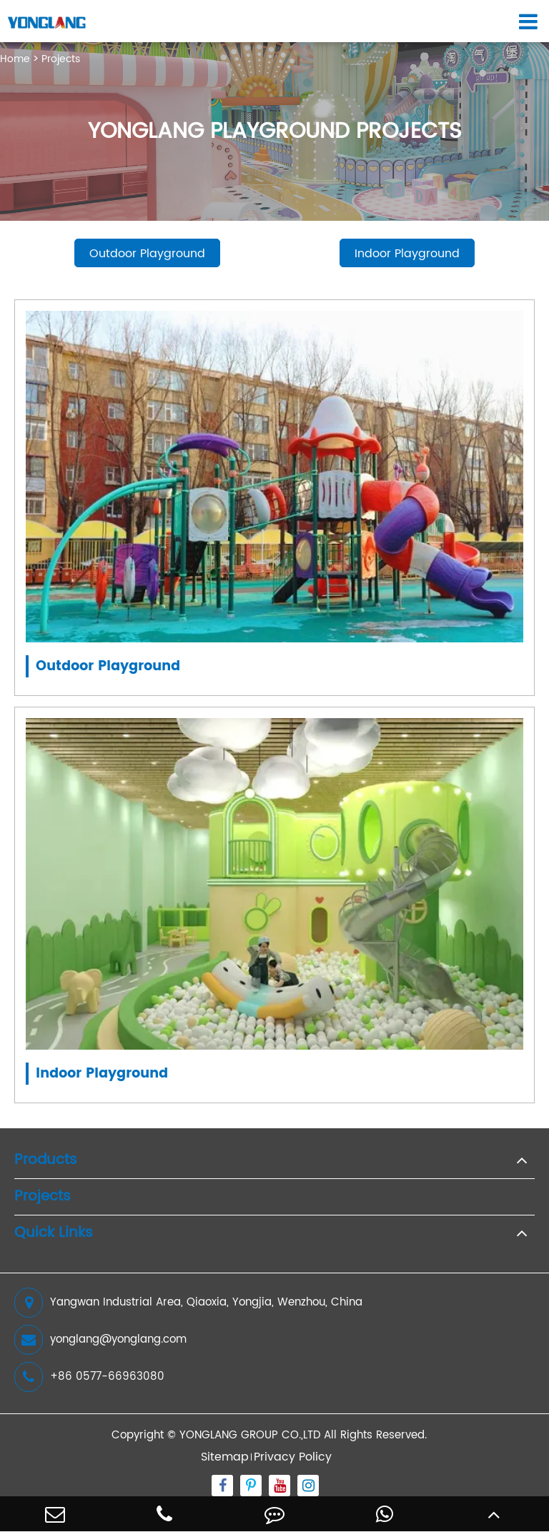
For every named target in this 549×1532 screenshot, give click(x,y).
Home (15, 59)
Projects (60, 59)
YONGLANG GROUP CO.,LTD (249, 1435)
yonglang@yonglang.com (100, 1340)
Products (45, 1160)
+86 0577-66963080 (89, 1377)
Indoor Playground (407, 253)
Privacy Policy (293, 1457)
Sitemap (225, 1457)
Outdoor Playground (147, 253)
